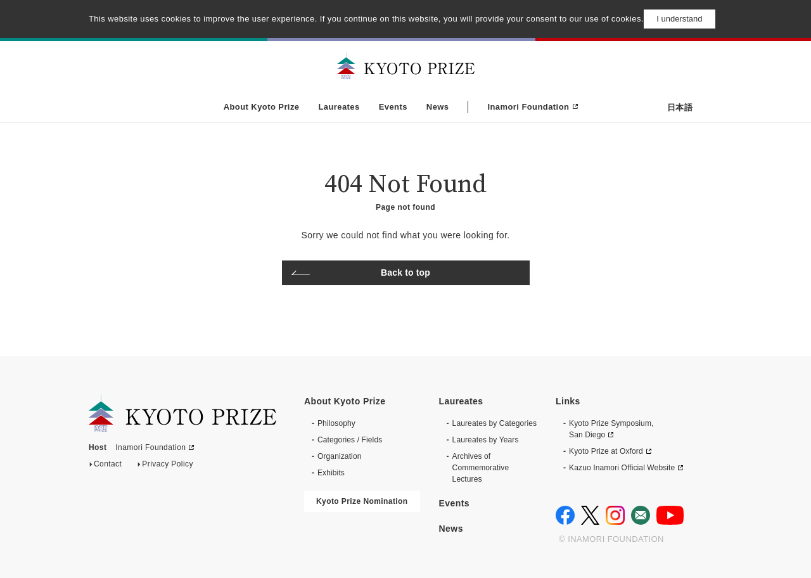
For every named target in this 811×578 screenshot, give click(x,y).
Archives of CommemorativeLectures (480, 468)
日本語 (680, 107)
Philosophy (336, 423)
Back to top (405, 272)
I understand (679, 18)
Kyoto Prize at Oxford (606, 451)
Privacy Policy (167, 466)
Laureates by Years (485, 439)
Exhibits (331, 472)
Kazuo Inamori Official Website (622, 467)
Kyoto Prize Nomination (362, 501)
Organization (339, 456)
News (437, 107)
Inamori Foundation (528, 107)
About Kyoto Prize (262, 107)
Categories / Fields (349, 439)
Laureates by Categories (494, 423)
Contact (108, 466)
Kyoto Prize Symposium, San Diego (611, 429)
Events (393, 107)
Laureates (338, 107)
